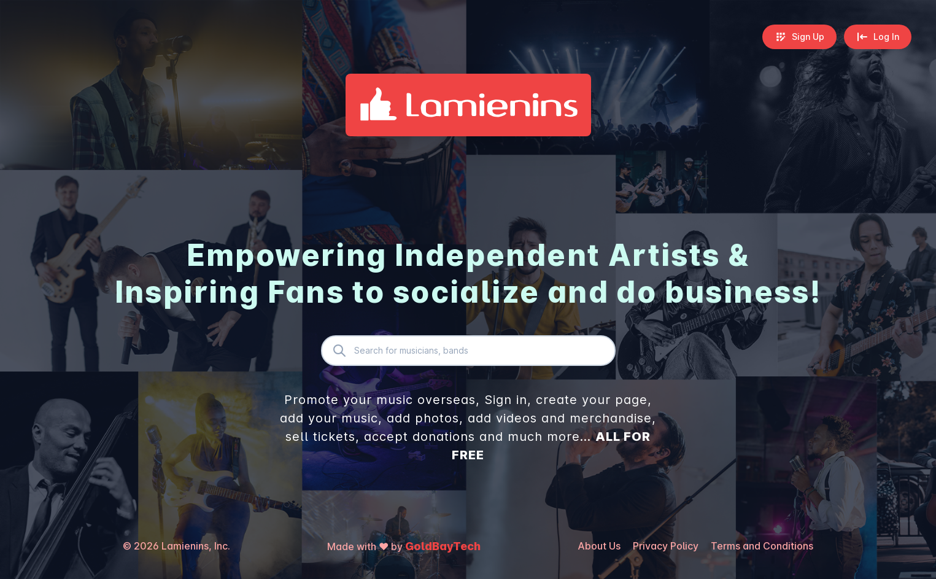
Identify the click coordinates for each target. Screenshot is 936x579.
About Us (599, 546)
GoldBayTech (443, 546)
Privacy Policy (665, 546)
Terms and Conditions (762, 546)
